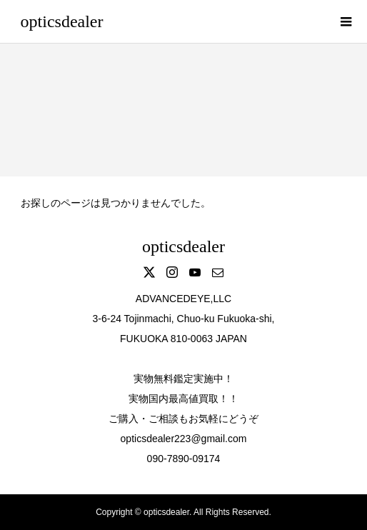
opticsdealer (62, 21)
